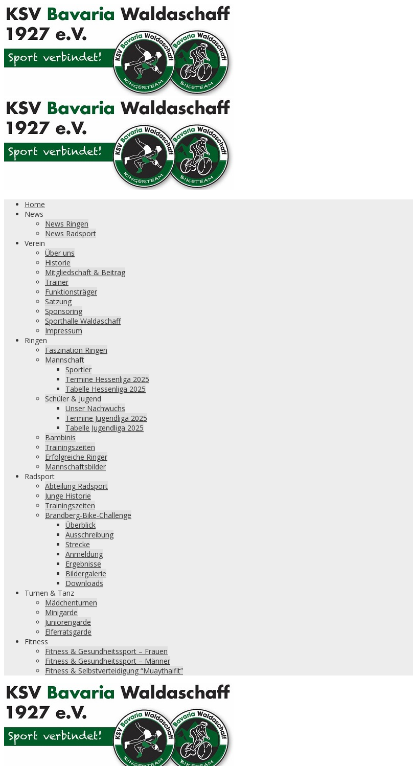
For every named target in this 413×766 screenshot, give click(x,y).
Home (35, 204)
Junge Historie (68, 496)
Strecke (77, 544)
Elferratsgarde (68, 632)
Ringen (36, 340)
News (34, 214)
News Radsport (70, 233)
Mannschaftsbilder (75, 466)
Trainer (56, 282)
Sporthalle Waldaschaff (83, 321)
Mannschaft (64, 360)
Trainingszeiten (70, 447)
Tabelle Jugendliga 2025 (104, 428)
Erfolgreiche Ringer (76, 457)
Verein (35, 243)
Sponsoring (63, 311)
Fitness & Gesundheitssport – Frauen (106, 651)
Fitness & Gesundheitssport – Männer (107, 661)
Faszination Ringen (76, 350)
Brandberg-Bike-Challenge (88, 515)
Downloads (84, 583)
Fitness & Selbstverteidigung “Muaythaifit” (114, 670)
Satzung (58, 301)
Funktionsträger (71, 292)
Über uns (60, 253)
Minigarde (61, 612)
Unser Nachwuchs (95, 408)
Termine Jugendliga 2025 (106, 418)
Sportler (78, 369)
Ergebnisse (83, 564)
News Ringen (66, 224)
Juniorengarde (68, 622)
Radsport (40, 476)
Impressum (63, 330)
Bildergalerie (85, 573)
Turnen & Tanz (49, 593)
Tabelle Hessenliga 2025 (105, 389)
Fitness (36, 641)
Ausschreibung (89, 534)
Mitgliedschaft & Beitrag (85, 272)
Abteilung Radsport (76, 486)
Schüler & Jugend (73, 398)
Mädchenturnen (71, 602)
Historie (58, 262)
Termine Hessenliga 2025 (107, 379)
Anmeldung (84, 554)
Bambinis (60, 437)
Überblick (80, 525)
